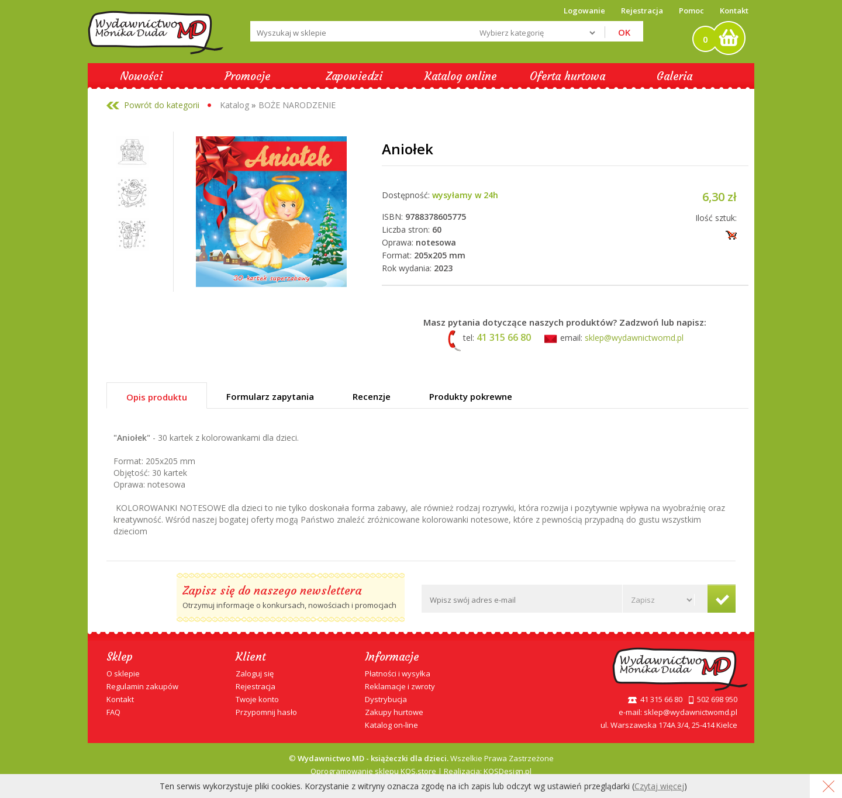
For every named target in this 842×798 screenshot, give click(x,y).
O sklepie (123, 673)
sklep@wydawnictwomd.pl (634, 337)
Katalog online (461, 76)
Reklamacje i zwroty (400, 686)
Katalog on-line (391, 725)
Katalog (234, 104)
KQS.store (418, 771)
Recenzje (372, 396)
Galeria (674, 76)
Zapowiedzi (354, 76)
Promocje (248, 76)
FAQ (113, 712)
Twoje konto (257, 699)
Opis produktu (156, 397)
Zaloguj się (255, 673)
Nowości (141, 76)
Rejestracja (255, 686)
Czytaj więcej (659, 786)
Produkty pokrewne (470, 396)
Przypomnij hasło (266, 712)
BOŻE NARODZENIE (297, 104)
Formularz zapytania (270, 396)
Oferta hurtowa (567, 76)
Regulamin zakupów (142, 686)
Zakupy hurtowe (394, 712)
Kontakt (734, 10)
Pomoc (691, 10)
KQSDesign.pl (508, 771)
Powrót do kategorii (161, 104)
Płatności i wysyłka (397, 673)
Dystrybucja (386, 699)
